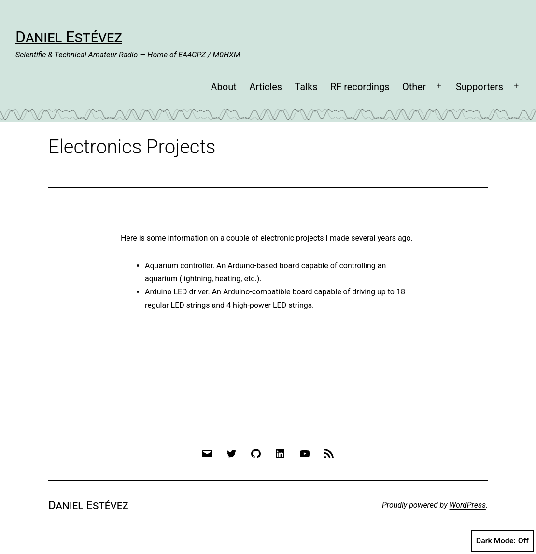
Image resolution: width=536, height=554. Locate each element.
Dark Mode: (502, 541)
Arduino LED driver (176, 291)
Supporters (479, 87)
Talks (306, 87)
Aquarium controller (178, 265)
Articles (265, 87)
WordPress (468, 505)
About (223, 87)
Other (414, 87)
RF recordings (360, 87)
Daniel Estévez (68, 37)
